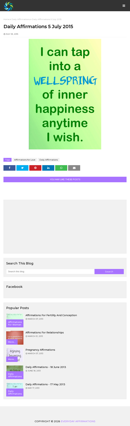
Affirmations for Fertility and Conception (51, 315)
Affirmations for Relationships (45, 332)
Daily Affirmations (21, 19)
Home (6, 19)
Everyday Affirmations (78, 421)
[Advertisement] (65, 226)
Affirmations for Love (24, 159)
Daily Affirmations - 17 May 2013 (45, 384)
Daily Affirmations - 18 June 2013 (46, 367)
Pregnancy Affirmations (40, 349)
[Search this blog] (50, 271)
